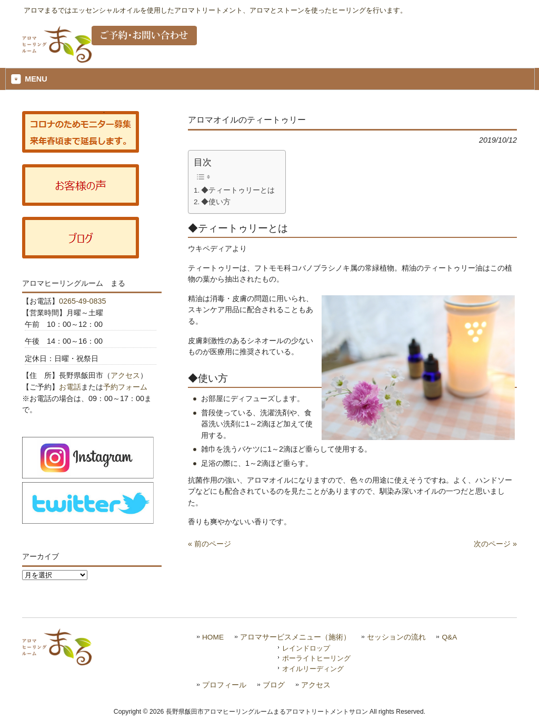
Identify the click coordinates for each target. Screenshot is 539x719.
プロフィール (224, 685)
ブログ (274, 685)
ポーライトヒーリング (316, 658)
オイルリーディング (313, 669)
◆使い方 (216, 202)
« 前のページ (209, 544)
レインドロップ (306, 648)
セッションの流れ (396, 637)
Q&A (449, 637)
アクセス (125, 375)
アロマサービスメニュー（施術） (295, 637)
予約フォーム (125, 387)
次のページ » (495, 544)
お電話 (70, 387)
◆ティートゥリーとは (238, 190)
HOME (213, 637)
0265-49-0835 (82, 301)
